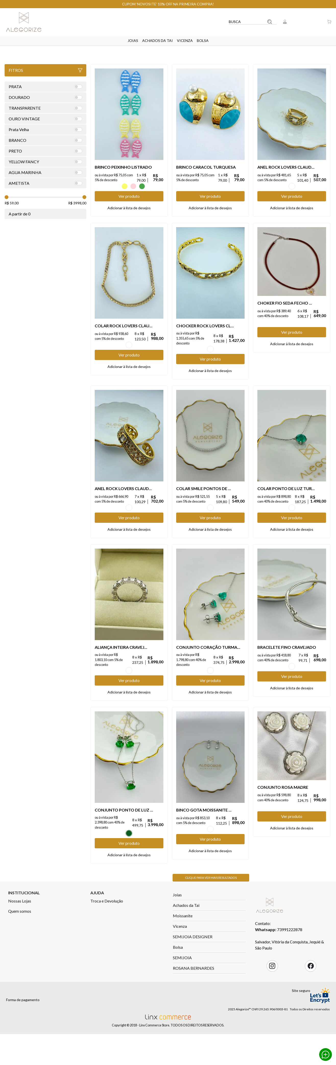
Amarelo (124, 186)
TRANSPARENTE (210, 524)
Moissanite (183, 956)
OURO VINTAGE (292, 186)
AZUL (116, 186)
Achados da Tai (157, 40)
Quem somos (19, 952)
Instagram (272, 1006)
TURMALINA (292, 524)
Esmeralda (129, 866)
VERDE (142, 186)
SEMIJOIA (182, 998)
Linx (28, 21)
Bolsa (203, 40)
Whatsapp (325, 1054)
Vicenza (185, 40)
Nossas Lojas (19, 941)
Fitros (45, 70)
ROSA (133, 186)
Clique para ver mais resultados (211, 918)
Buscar (270, 22)
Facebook (310, 1006)
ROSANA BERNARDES (193, 1008)
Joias (133, 40)
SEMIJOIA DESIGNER (192, 977)
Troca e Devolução (106, 941)
